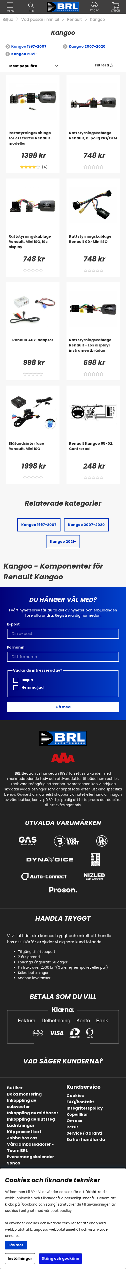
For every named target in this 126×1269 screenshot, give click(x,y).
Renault (74, 19)
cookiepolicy (61, 1210)
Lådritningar (20, 1125)
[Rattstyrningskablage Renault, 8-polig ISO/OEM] (93, 140)
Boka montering (24, 1094)
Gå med (63, 706)
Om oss (74, 1121)
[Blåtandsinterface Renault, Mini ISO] (33, 451)
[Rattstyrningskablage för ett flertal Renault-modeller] (33, 140)
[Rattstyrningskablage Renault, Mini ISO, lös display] (33, 244)
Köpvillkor (77, 1114)
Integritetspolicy (84, 1108)
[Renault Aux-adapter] (33, 347)
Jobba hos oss (22, 1138)
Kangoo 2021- (24, 53)
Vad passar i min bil (40, 19)
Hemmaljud (28, 687)
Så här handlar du (85, 1139)
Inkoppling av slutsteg (31, 1119)
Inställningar (20, 1258)
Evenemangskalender (30, 1157)
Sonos (13, 1163)
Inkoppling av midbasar (32, 1113)
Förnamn (15, 647)
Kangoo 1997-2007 (28, 46)
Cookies (75, 1096)
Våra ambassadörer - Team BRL (30, 1147)
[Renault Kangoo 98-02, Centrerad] (93, 451)
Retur (72, 1127)
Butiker (14, 1088)
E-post (13, 624)
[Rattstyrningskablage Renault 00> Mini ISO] (93, 244)
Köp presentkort (24, 1132)
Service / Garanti (84, 1133)
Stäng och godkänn (60, 1258)
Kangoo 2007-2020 (87, 46)
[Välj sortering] (23, 66)
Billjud (7, 19)
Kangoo (97, 19)
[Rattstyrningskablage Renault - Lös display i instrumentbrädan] (93, 347)
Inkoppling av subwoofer (21, 1104)
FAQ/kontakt (80, 1102)
